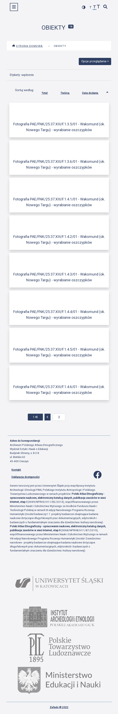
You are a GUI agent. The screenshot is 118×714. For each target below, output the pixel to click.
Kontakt (16, 469)
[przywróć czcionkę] (95, 7)
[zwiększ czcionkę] (98, 7)
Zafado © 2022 (59, 707)
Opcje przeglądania (93, 61)
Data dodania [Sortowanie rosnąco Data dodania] (93, 92)
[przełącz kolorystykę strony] (84, 7)
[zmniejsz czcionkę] (91, 7)
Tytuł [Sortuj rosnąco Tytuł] (47, 92)
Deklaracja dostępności (25, 477)
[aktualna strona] (59, 417)
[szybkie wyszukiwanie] (106, 7)
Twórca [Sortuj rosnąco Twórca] (68, 92)
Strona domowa (27, 45)
